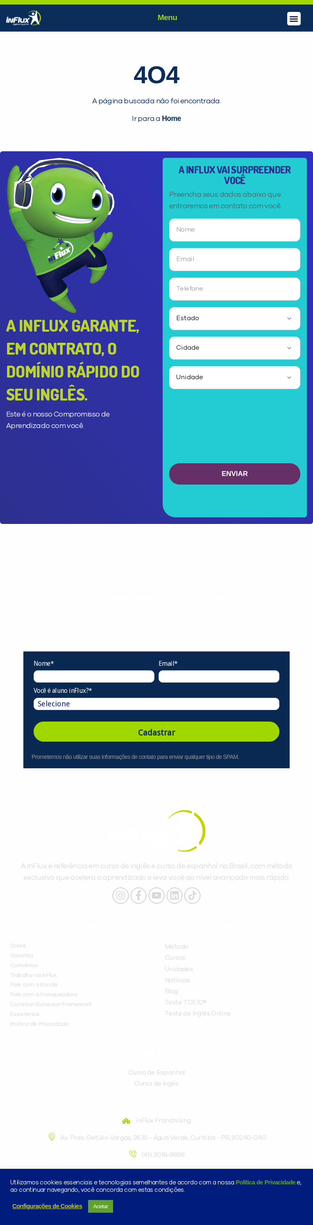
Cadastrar (156, 733)
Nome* (44, 663)
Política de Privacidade (265, 1182)
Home (171, 118)
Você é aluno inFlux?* (63, 690)
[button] (294, 18)
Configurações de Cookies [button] (47, 1206)
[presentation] (234, 430)
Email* (168, 663)
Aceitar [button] (100, 1206)
